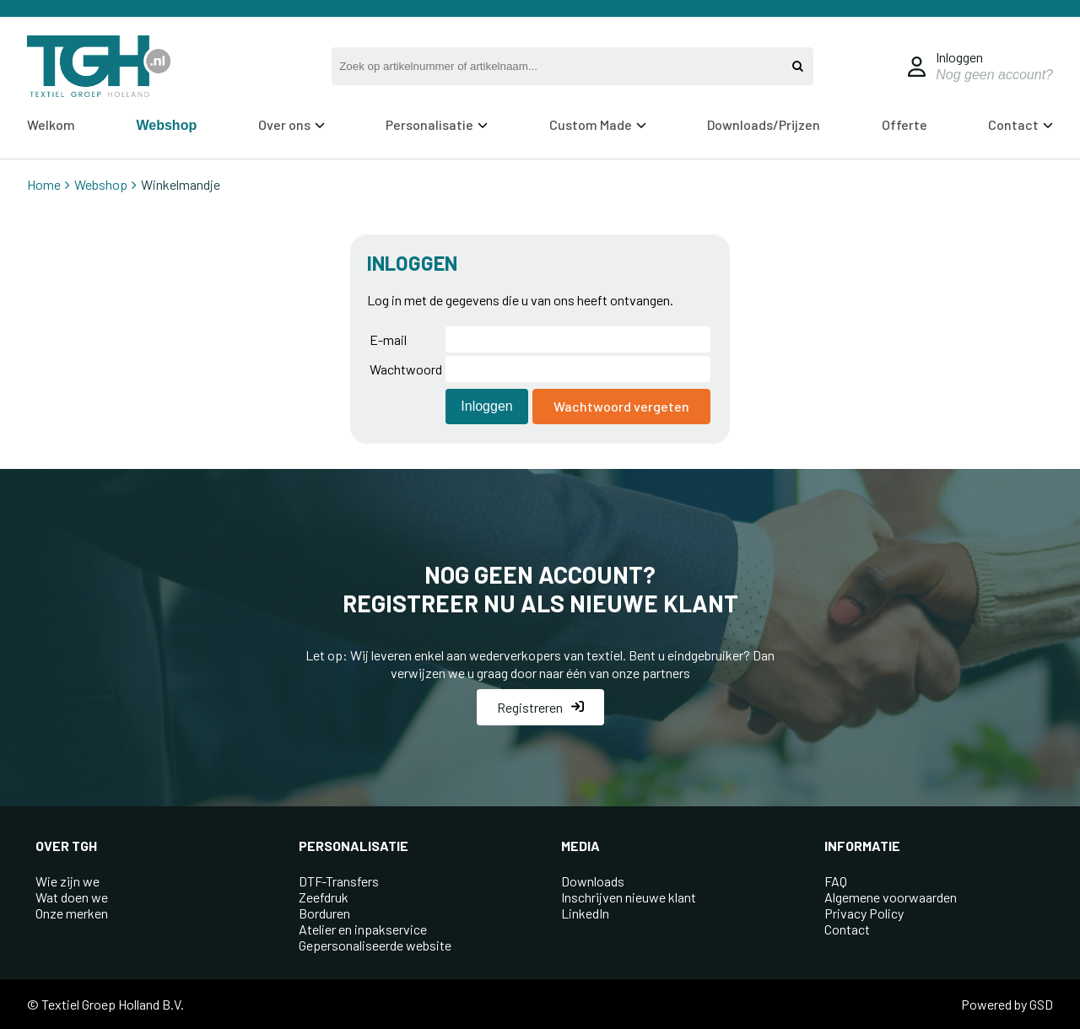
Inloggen (959, 57)
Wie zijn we (67, 881)
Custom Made (597, 124)
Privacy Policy (864, 913)
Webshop (166, 125)
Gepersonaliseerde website (375, 945)
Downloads (592, 881)
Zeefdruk (323, 897)
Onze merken (71, 913)
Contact (1020, 124)
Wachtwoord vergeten (621, 406)
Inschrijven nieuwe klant (628, 897)
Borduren (324, 913)
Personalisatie (437, 124)
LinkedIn (585, 913)
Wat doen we (71, 897)
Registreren (540, 707)
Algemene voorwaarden (890, 897)
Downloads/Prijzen (763, 124)
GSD (1041, 1004)
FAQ (835, 881)
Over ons (291, 124)
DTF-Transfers (339, 881)
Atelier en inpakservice (363, 929)
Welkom (51, 124)
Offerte (904, 124)
